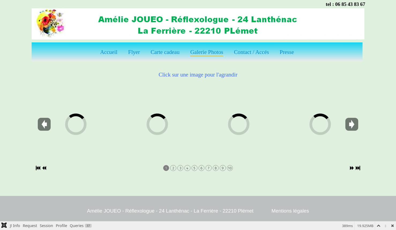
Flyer (134, 52)
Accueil (109, 52)
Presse (287, 52)
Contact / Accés (251, 52)
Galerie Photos (206, 52)
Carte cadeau (165, 52)
